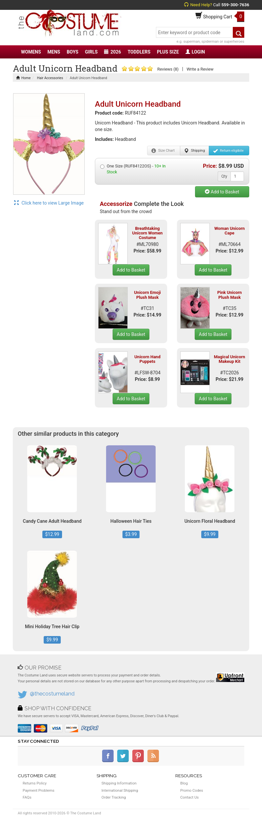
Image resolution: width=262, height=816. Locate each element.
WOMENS (31, 52)
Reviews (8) (168, 69)
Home (23, 78)
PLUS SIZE (168, 52)
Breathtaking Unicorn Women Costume (147, 233)
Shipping (194, 150)
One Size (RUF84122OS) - (133, 169)
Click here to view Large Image (49, 203)
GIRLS (91, 52)
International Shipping (119, 790)
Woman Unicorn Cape (229, 230)
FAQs (27, 797)
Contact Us (189, 797)
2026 (112, 52)
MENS (54, 52)
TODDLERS (139, 52)
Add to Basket (222, 191)
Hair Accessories (49, 78)
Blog (184, 783)
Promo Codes (191, 790)
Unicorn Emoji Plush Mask (147, 294)
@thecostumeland (52, 694)
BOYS (72, 52)
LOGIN (195, 52)
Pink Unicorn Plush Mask (229, 294)
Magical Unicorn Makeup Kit (229, 359)
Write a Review (199, 69)
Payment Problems (39, 790)
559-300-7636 (235, 4)
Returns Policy (35, 783)
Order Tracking (113, 797)
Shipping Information (119, 783)
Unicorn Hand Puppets (147, 359)
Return (228, 150)
